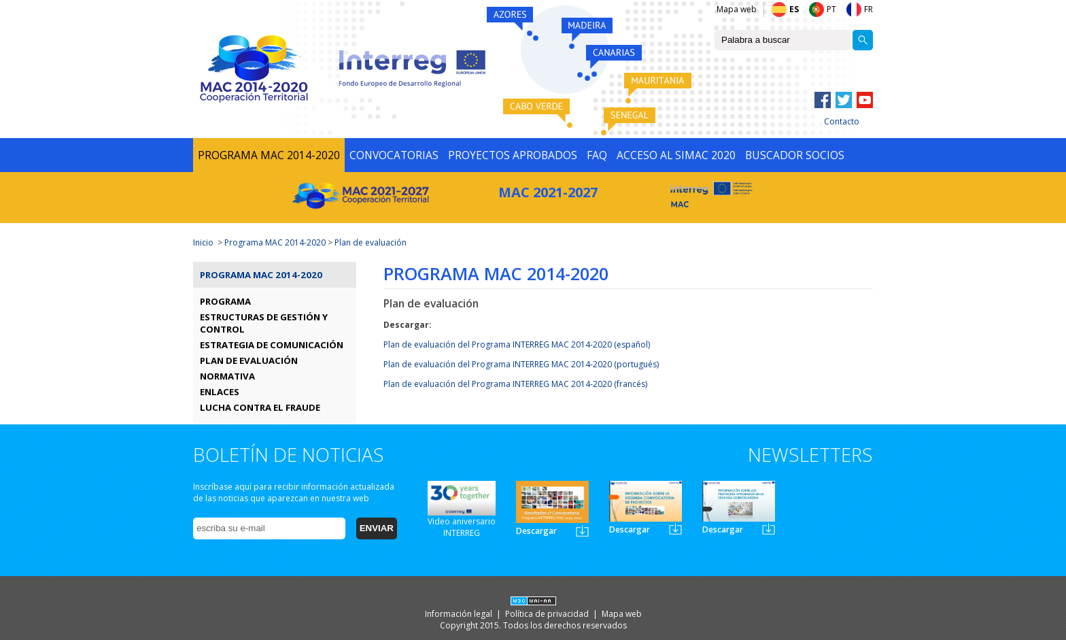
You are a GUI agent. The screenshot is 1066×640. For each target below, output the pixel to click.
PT (831, 9)
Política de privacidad (548, 614)
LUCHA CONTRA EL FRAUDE (260, 407)
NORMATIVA (227, 376)
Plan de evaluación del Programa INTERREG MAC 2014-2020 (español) (516, 344)
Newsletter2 (675, 529)
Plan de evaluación (370, 242)
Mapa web (737, 9)
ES (794, 9)
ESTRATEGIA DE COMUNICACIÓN (271, 345)
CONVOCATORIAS (394, 155)
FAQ (597, 155)
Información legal (459, 614)
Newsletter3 (768, 529)
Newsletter (582, 531)
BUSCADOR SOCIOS (794, 155)
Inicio (203, 242)
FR (868, 9)
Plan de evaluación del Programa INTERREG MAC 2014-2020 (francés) (515, 384)
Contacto (841, 121)
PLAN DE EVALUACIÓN (249, 360)
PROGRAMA (225, 301)
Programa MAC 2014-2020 (275, 242)
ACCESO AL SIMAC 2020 (676, 155)
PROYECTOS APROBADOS (512, 155)
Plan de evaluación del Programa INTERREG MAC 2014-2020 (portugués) (521, 364)
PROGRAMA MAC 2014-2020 (269, 155)
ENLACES (219, 392)
